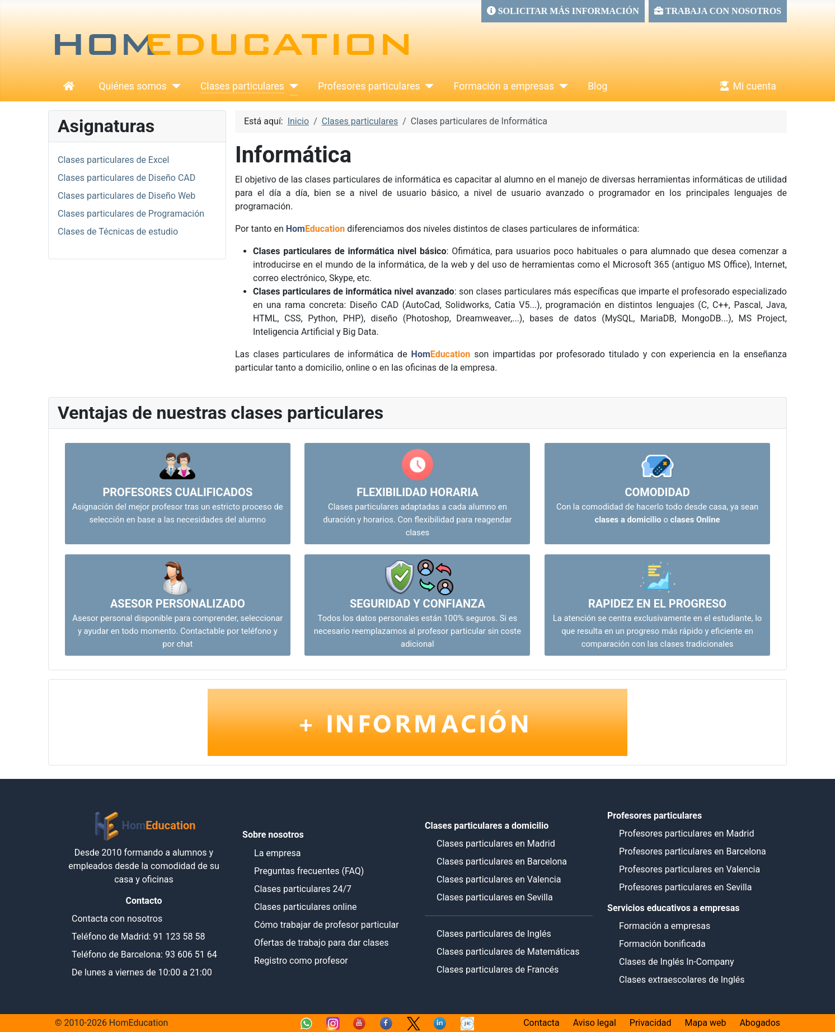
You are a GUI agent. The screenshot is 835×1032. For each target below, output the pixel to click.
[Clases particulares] (291, 86)
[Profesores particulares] (427, 86)
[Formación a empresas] (561, 86)
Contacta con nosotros (117, 918)
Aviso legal (594, 1022)
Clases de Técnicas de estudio (118, 231)
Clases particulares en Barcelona (502, 861)
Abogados (759, 1022)
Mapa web (705, 1022)
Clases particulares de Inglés (494, 933)
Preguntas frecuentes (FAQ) (309, 871)
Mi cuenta (746, 86)
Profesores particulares (369, 86)
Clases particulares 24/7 (302, 889)
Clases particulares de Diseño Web (126, 195)
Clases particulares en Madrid (496, 843)
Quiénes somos (132, 86)
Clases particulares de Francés (498, 969)
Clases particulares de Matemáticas (508, 951)
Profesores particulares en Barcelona (692, 851)
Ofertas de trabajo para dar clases (321, 942)
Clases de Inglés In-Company (676, 961)
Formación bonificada (662, 943)
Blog (597, 86)
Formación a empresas (504, 86)
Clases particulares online (305, 907)
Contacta (541, 1022)
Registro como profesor (301, 960)
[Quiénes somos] (174, 86)
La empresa (277, 853)
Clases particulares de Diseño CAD (126, 177)
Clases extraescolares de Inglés (682, 979)
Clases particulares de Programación (131, 213)
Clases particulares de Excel (113, 160)
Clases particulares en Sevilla (495, 897)
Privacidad (651, 1022)
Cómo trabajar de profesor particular (326, 924)
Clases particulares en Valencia (499, 879)
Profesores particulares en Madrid (686, 833)
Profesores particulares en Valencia (689, 869)
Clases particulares (242, 86)
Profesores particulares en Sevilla (685, 887)
